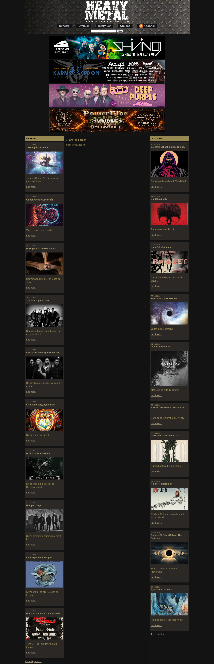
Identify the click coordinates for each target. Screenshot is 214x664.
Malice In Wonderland (38, 453)
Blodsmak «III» (159, 199)
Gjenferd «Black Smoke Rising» (168, 147)
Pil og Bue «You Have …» (165, 435)
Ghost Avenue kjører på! (39, 199)
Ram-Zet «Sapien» (161, 247)
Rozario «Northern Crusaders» (167, 407)
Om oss (125, 25)
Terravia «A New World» (164, 298)
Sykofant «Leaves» (161, 589)
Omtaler (84, 25)
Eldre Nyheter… (33, 661)
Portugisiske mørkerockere (41, 248)
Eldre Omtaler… (158, 634)
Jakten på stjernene (37, 147)
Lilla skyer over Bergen (39, 557)
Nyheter (64, 25)
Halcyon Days (33, 505)
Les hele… (31, 187)
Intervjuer (104, 25)
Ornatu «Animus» (160, 346)
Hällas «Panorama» (161, 484)
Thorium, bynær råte (37, 300)
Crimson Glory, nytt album (40, 404)
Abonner (147, 26)
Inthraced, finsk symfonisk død (43, 352)
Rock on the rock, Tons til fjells (43, 613)
